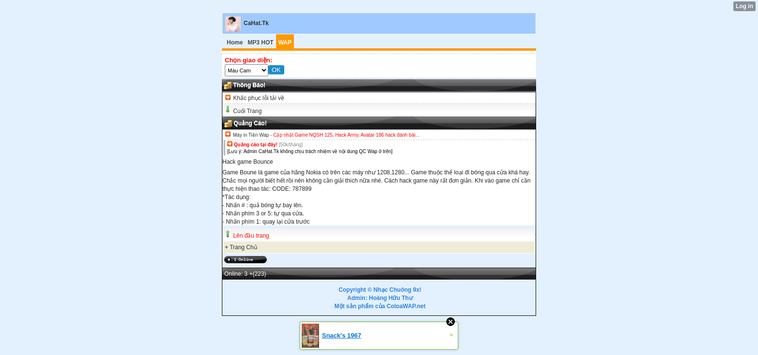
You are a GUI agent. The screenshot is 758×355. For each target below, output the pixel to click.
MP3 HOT (260, 42)
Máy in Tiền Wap (251, 135)
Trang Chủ (243, 247)
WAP (285, 42)
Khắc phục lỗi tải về (258, 98)
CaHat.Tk (256, 23)
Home (235, 42)
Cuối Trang (247, 111)
